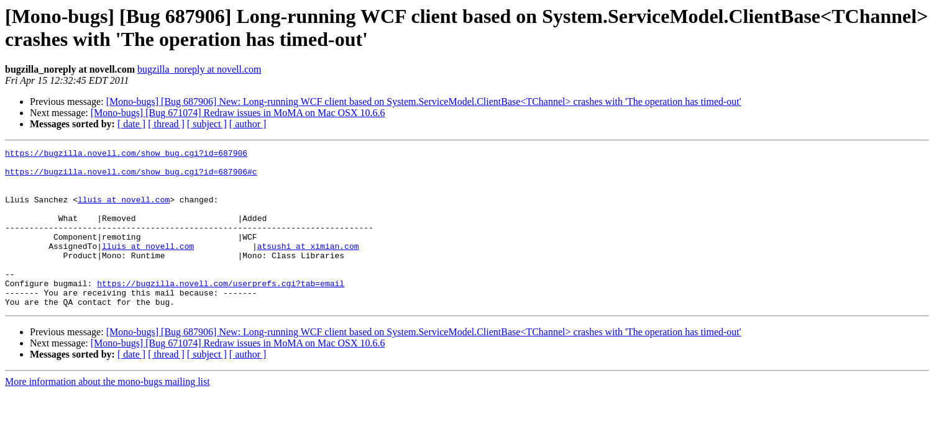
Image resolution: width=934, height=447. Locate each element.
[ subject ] (207, 124)
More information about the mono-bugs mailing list (107, 413)
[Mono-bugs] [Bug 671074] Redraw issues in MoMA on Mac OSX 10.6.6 (238, 112)
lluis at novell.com (124, 210)
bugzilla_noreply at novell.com (199, 69)
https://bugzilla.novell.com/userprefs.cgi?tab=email (220, 311)
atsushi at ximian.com (308, 266)
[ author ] (248, 124)
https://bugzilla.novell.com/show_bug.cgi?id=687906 (126, 154)
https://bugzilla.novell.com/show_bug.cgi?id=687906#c (131, 177)
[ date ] (131, 124)
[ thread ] (166, 124)
